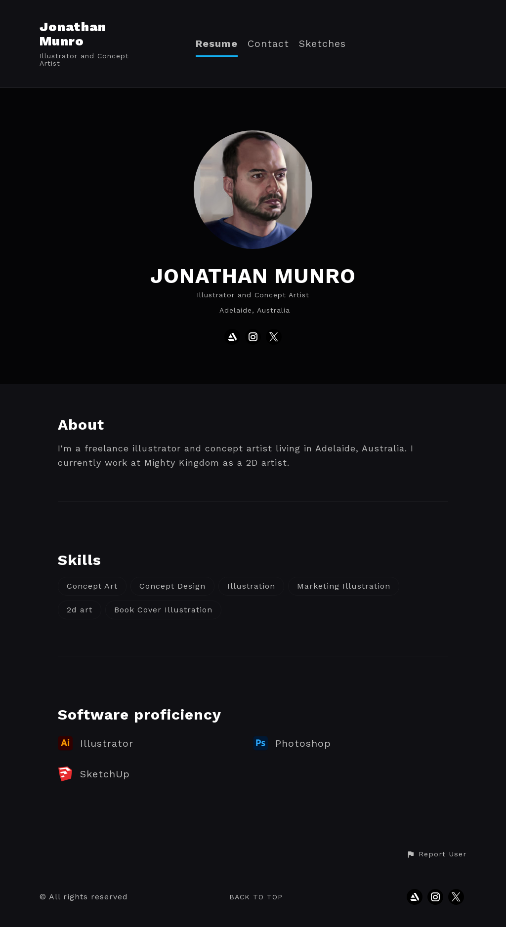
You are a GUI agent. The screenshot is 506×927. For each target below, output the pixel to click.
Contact (268, 43)
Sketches (322, 43)
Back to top (256, 897)
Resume (217, 43)
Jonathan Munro (73, 33)
